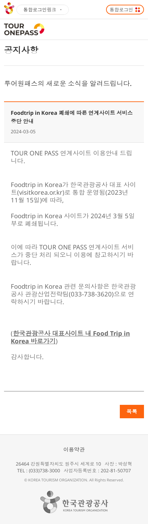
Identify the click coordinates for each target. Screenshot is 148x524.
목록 (132, 411)
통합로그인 (121, 9)
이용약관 (74, 449)
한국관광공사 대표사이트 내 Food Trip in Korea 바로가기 (70, 337)
